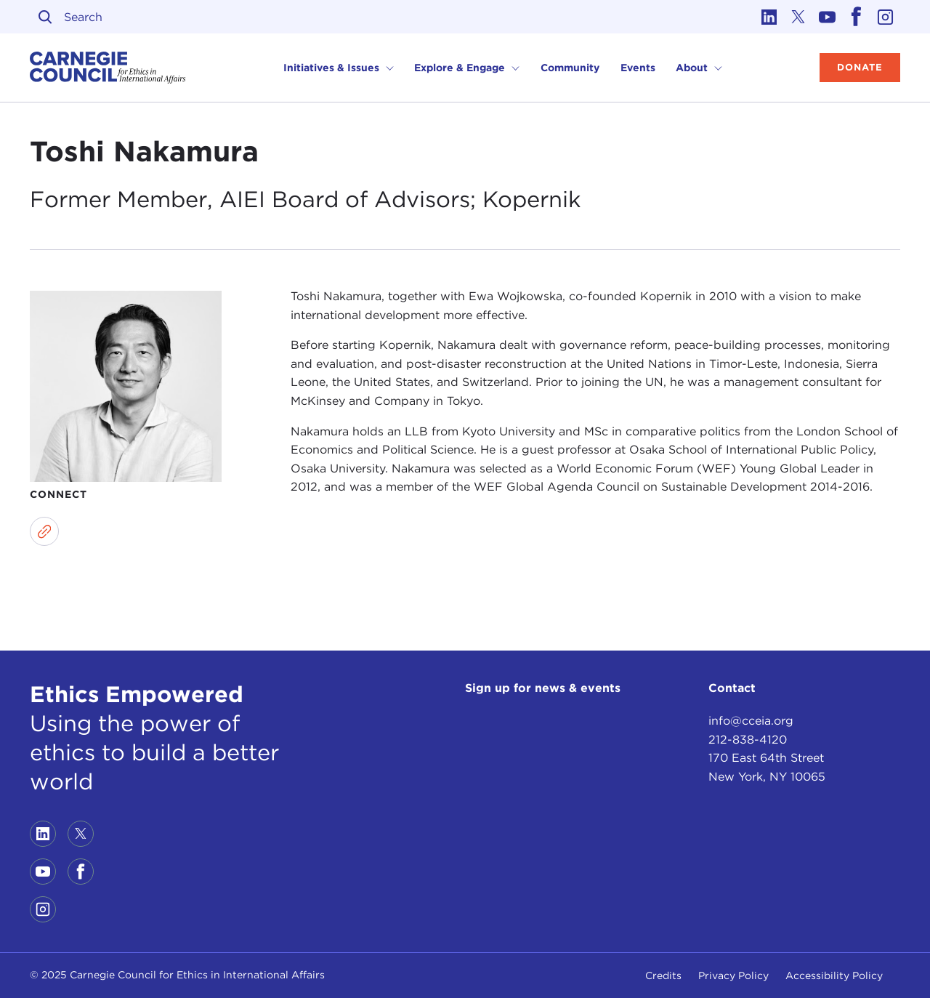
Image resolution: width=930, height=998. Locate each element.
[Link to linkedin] (769, 16)
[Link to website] (44, 531)
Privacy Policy (733, 975)
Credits (663, 975)
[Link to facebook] (856, 16)
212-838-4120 (747, 740)
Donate (860, 67)
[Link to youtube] (827, 16)
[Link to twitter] (798, 16)
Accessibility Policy (834, 975)
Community (570, 67)
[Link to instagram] (885, 16)
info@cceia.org (750, 721)
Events (637, 67)
